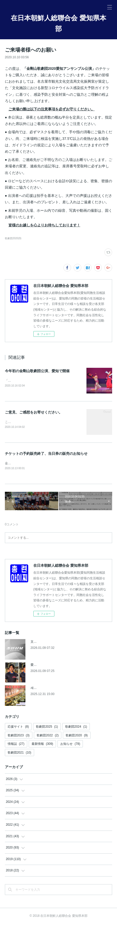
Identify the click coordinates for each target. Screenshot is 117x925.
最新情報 (42, 745)
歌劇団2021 (19, 753)
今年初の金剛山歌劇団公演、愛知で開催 (37, 371)
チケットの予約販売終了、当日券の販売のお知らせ (46, 454)
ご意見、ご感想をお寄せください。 (33, 412)
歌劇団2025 (47, 727)
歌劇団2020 (76, 736)
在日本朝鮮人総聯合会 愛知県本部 (58, 23)
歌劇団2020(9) (13, 238)
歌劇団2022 (48, 736)
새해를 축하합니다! (44, 689)
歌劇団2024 (76, 727)
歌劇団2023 (19, 736)
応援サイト (18, 727)
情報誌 (16, 745)
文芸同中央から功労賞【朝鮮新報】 (55, 642)
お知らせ (70, 745)
